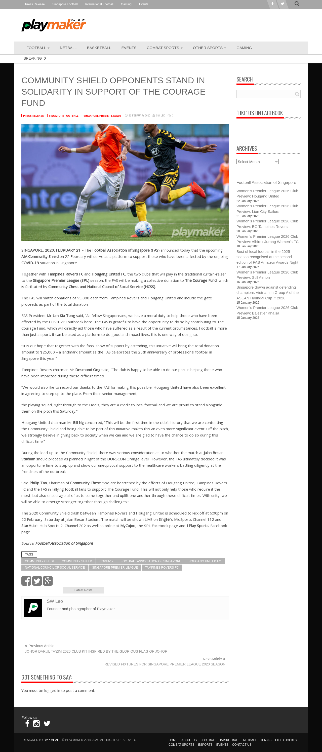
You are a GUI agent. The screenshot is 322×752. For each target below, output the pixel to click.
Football (38, 48)
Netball (68, 48)
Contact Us (242, 744)
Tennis (265, 740)
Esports (205, 744)
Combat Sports (165, 48)
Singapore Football (65, 4)
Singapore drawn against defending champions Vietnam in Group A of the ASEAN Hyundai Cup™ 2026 (267, 292)
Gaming (126, 4)
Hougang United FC (204, 561)
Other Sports (209, 48)
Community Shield (77, 561)
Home (173, 740)
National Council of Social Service (55, 567)
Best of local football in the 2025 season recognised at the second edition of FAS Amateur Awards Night (267, 256)
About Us (189, 740)
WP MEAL (52, 740)
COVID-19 (106, 561)
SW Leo (160, 115)
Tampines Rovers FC (162, 567)
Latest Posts (83, 590)
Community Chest (40, 561)
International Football (99, 4)
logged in (52, 690)
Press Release (35, 4)
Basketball (99, 48)
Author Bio (42, 590)
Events (143, 4)
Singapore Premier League (102, 115)
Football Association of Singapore (151, 561)
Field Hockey (286, 740)
